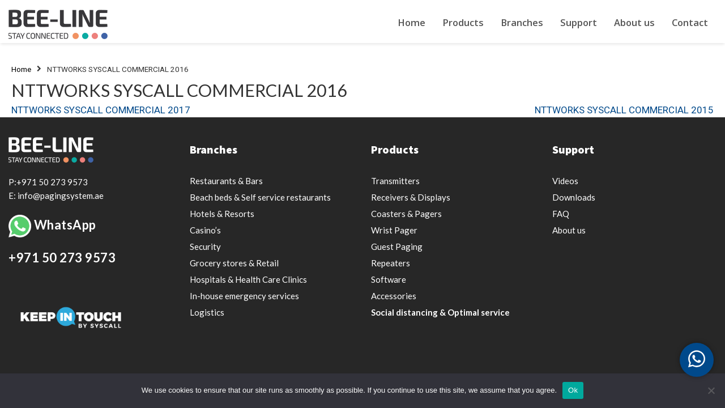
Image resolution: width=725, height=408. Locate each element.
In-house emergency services (244, 296)
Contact (690, 22)
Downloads (573, 197)
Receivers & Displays (410, 197)
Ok (573, 390)
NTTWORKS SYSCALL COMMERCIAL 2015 (624, 110)
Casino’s (205, 230)
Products (463, 22)
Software (388, 279)
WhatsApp (65, 224)
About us (634, 22)
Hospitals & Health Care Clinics (248, 279)
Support (578, 22)
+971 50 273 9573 (62, 257)
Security (205, 246)
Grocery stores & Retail (234, 263)
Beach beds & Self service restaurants (260, 197)
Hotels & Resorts (222, 214)
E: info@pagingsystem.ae (56, 195)
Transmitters (395, 181)
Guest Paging (397, 246)
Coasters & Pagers (406, 214)
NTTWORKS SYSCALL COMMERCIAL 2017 (100, 110)
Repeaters (390, 263)
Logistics (207, 312)
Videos (565, 181)
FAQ (560, 214)
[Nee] (711, 390)
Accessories (393, 296)
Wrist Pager (394, 230)
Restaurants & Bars (226, 181)
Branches (522, 22)
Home (411, 22)
